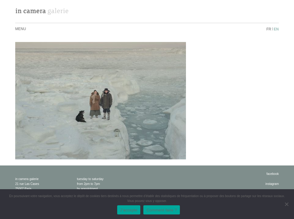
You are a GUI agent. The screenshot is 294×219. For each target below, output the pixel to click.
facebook (272, 174)
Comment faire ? (161, 210)
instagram (272, 184)
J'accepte (129, 210)
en (276, 29)
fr (268, 29)
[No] (286, 204)
